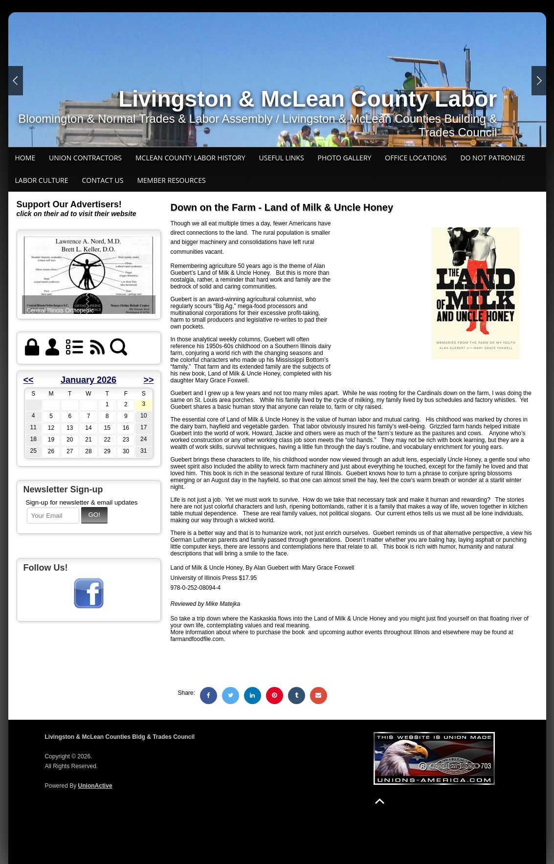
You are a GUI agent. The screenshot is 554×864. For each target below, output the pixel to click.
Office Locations (415, 157)
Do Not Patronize (492, 157)
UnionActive (95, 785)
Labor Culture (41, 180)
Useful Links (281, 157)
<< (28, 380)
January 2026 (88, 380)
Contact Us (103, 180)
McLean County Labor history (190, 157)
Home (25, 157)
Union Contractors (85, 157)
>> (148, 380)
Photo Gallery (345, 157)
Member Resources (171, 180)
